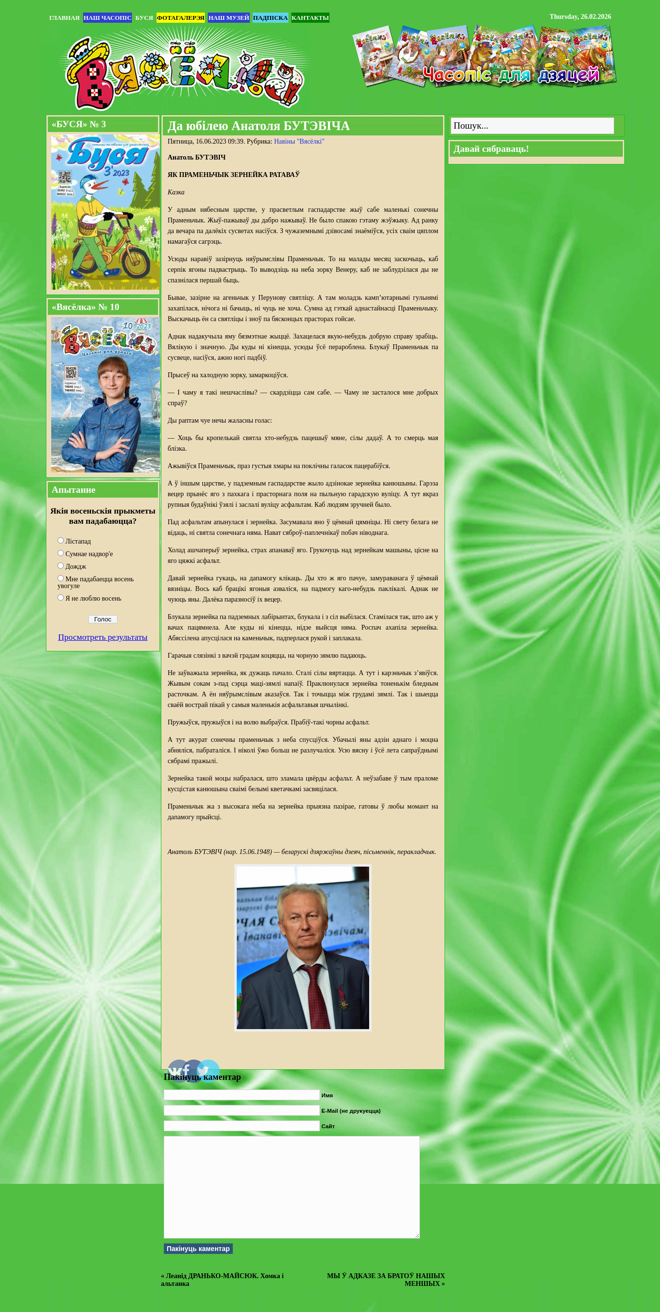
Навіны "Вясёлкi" (299, 141)
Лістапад (78, 541)
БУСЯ (144, 17)
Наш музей (228, 17)
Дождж (76, 566)
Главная (64, 17)
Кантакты (310, 17)
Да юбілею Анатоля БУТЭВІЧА (259, 125)
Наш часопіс (107, 17)
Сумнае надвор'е (89, 554)
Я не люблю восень (94, 598)
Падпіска (270, 17)
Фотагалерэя (181, 17)
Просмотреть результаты (102, 637)
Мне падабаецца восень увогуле (95, 582)
